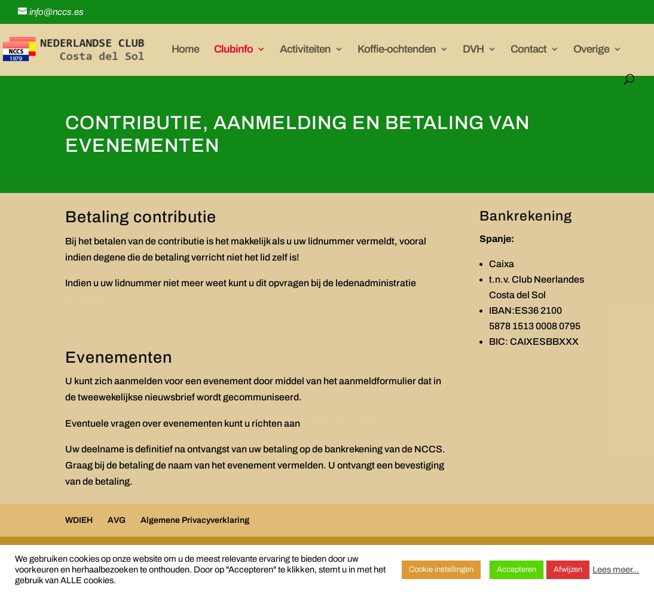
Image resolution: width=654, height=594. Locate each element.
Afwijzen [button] (568, 569)
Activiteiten (305, 50)
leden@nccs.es (99, 299)
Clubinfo (233, 50)
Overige (591, 50)
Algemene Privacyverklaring (194, 520)
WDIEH (79, 520)
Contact (528, 50)
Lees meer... (615, 569)
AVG (117, 520)
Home (185, 50)
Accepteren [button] (516, 569)
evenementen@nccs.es (353, 423)
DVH (473, 50)
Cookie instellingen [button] (441, 569)
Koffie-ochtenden (396, 50)
